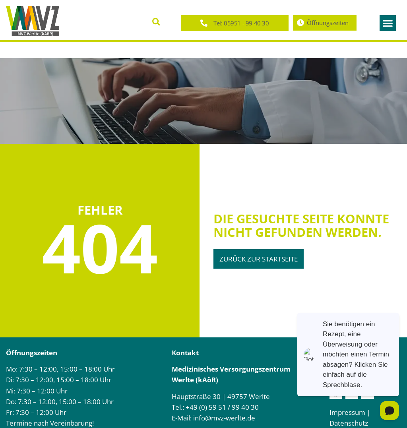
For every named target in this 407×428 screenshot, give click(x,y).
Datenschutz (348, 423)
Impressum (347, 412)
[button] (156, 21)
